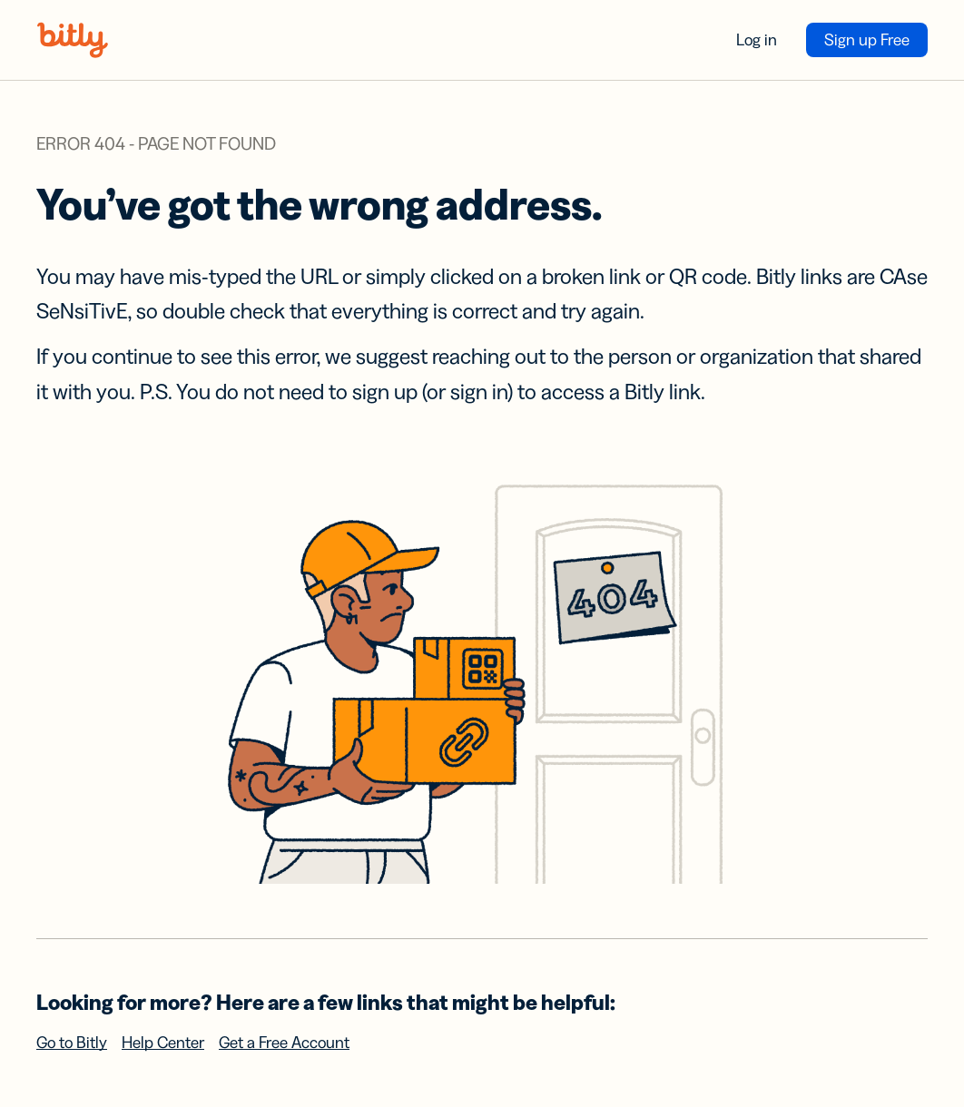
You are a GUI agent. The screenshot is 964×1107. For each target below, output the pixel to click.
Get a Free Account (284, 1043)
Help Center (163, 1043)
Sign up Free (867, 40)
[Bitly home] (72, 40)
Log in (756, 40)
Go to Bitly (71, 1043)
